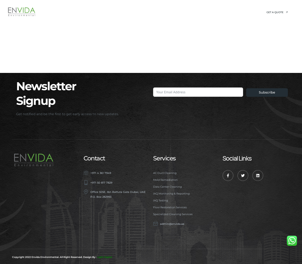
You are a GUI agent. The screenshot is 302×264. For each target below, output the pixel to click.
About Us (99, 12)
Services (125, 12)
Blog (173, 12)
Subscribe (267, 92)
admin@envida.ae (172, 223)
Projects (152, 12)
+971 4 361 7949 (100, 173)
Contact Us (196, 12)
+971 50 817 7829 (101, 182)
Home (78, 12)
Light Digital (104, 257)
